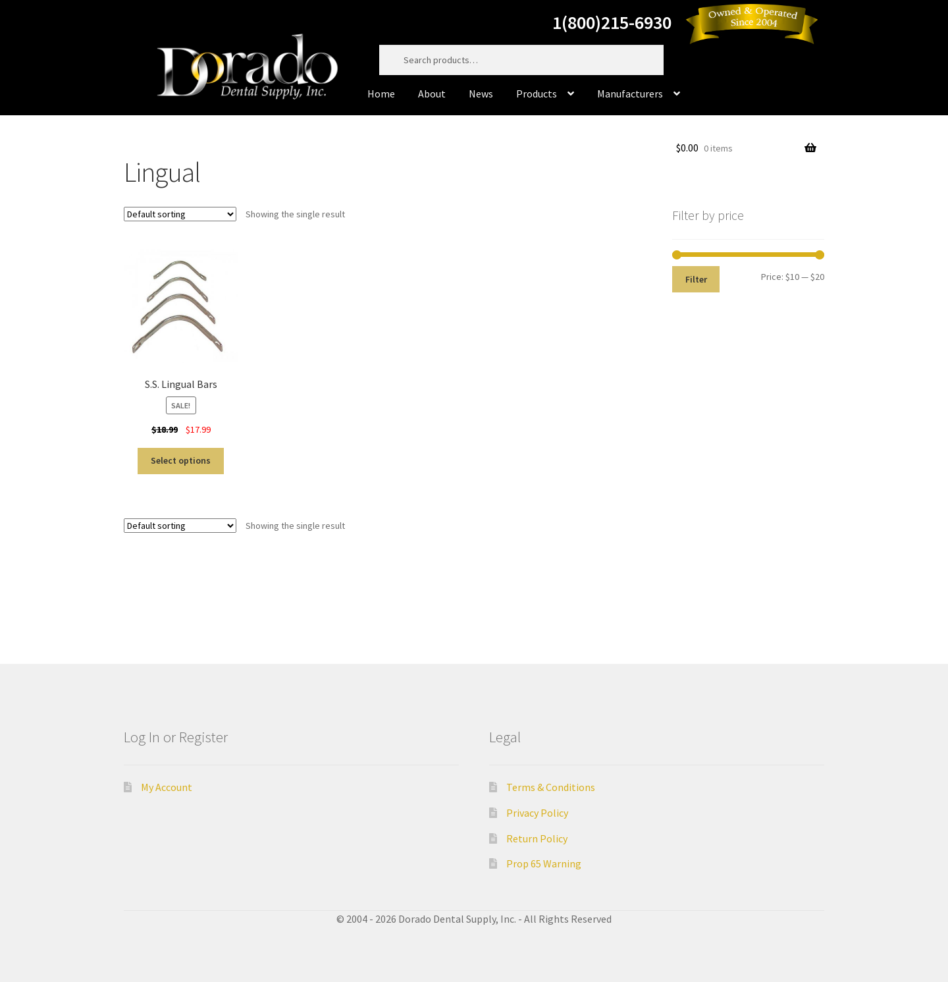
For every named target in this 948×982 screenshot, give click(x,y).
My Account (166, 787)
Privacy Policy (537, 812)
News (481, 93)
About (432, 93)
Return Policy (536, 838)
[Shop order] (180, 214)
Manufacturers (630, 93)
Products (536, 93)
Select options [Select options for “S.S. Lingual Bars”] (181, 460)
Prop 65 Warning (543, 863)
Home (381, 93)
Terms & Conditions (550, 787)
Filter (696, 279)
